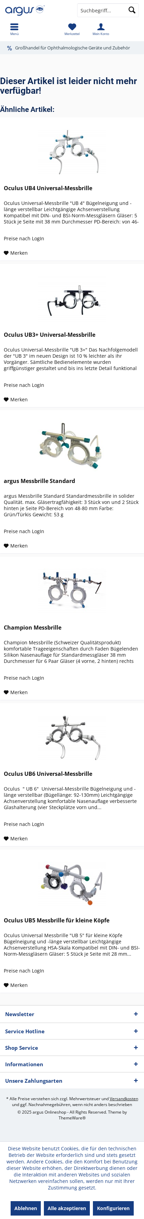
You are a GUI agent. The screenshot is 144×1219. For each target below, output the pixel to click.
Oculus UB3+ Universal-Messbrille (49, 334)
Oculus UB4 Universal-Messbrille (48, 188)
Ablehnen (25, 1208)
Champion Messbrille (32, 627)
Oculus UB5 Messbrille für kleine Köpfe (56, 920)
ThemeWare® (72, 1118)
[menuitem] (14, 29)
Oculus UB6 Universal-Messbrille (48, 774)
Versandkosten (124, 1099)
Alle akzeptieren (67, 1208)
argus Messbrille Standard (39, 481)
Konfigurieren (113, 1208)
